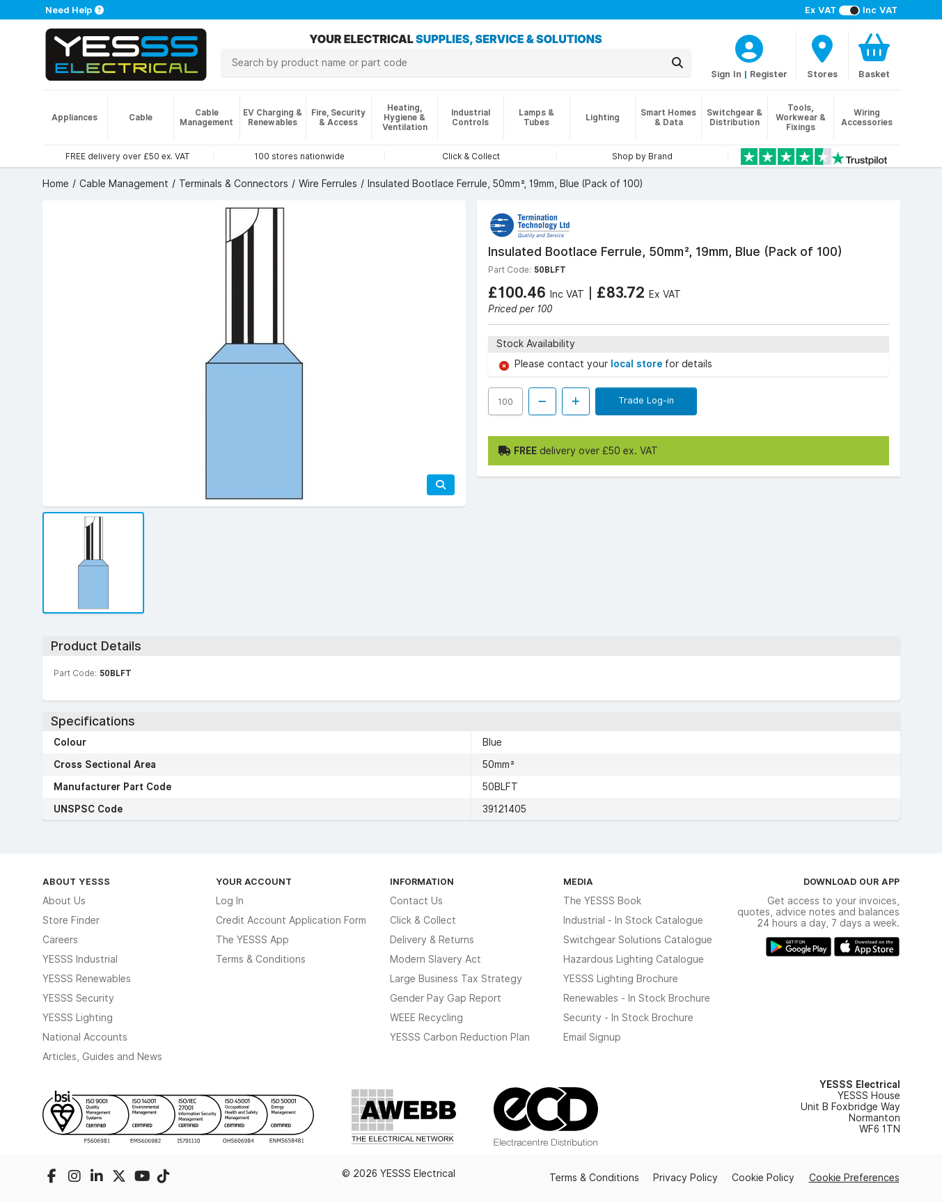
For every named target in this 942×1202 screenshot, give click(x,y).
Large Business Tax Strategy (456, 978)
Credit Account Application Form (291, 920)
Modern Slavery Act (435, 959)
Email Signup (592, 1037)
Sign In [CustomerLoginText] (726, 73)
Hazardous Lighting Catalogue (633, 959)
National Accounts (84, 1037)
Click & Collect (423, 920)
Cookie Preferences (854, 1177)
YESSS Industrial (80, 959)
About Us (64, 900)
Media (578, 881)
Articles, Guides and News (102, 1056)
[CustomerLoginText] (749, 47)
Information (422, 881)
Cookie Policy (763, 1177)
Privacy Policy (685, 1177)
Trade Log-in (646, 400)
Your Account (254, 881)
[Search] (677, 63)
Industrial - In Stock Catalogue (633, 920)
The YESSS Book (602, 900)
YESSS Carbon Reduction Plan (460, 1037)
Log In (230, 900)
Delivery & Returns (432, 939)
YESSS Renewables (86, 978)
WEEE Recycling (426, 1017)
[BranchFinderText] (822, 56)
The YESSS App (252, 939)
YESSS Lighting (77, 1017)
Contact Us (416, 900)
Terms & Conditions (261, 959)
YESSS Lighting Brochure (620, 978)
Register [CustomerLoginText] (768, 73)
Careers (60, 939)
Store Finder (71, 920)
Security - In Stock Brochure (628, 1017)
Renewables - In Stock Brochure (636, 998)
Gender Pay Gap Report (445, 998)
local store (638, 363)
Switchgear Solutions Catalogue (637, 939)
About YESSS (76, 881)
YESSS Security (78, 998)
